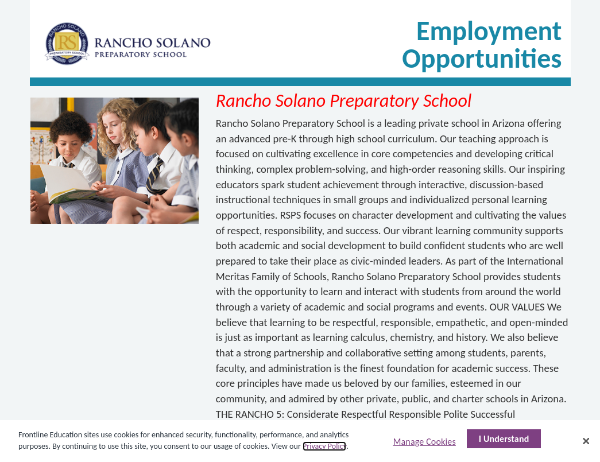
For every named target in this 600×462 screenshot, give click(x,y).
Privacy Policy (324, 446)
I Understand (504, 438)
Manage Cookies (424, 441)
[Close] (586, 441)
